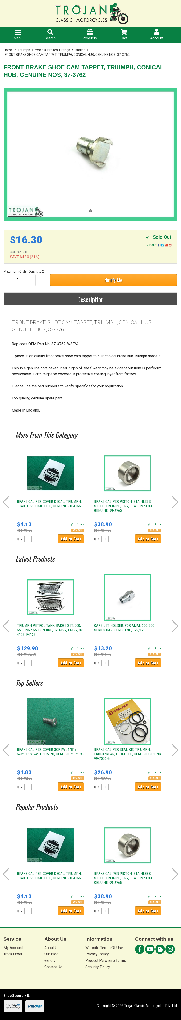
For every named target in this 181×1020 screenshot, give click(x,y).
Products (90, 34)
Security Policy (97, 967)
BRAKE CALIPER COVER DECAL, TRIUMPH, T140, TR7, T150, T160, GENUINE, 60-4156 (49, 503)
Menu (18, 35)
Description (90, 299)
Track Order (13, 954)
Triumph (24, 50)
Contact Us (53, 967)
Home (8, 50)
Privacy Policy (97, 954)
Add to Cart (71, 539)
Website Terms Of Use (104, 947)
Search (50, 34)
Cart (124, 34)
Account (156, 34)
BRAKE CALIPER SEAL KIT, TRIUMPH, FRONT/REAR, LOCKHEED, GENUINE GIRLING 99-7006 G (127, 754)
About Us (51, 947)
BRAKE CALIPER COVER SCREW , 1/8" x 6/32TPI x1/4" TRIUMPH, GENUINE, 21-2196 (50, 751)
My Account (13, 947)
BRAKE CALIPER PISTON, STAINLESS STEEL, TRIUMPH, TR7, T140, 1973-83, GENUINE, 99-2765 (123, 506)
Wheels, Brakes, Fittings (52, 50)
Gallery (50, 960)
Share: (159, 245)
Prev (6, 502)
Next (175, 502)
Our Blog (51, 954)
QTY (19, 539)
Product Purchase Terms (105, 960)
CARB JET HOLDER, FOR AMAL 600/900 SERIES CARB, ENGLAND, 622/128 (124, 627)
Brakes (80, 50)
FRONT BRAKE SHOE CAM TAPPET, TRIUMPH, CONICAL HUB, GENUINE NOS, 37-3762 (67, 55)
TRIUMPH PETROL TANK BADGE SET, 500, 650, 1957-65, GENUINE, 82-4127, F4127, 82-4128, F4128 (50, 630)
